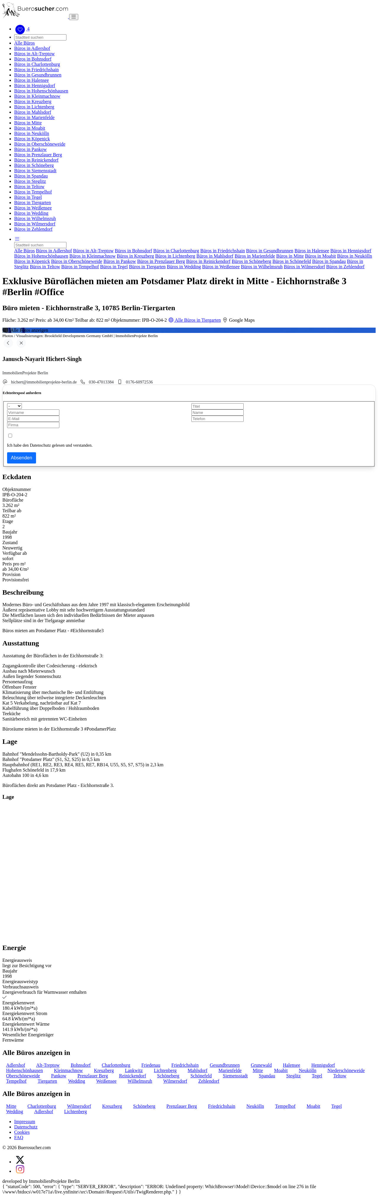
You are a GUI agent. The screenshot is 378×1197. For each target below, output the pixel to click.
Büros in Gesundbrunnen (37, 74)
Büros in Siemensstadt (35, 170)
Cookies (22, 1132)
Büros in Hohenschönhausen (41, 90)
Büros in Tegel (28, 197)
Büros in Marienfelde (34, 117)
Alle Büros (24, 42)
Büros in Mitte (28, 122)
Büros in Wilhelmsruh (35, 218)
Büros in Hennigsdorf (34, 85)
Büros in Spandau (31, 175)
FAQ (18, 1137)
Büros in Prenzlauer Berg (38, 154)
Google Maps (238, 320)
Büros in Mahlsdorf (32, 112)
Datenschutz (26, 1126)
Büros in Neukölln (31, 133)
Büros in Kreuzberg (32, 101)
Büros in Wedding (31, 213)
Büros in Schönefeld (291, 261)
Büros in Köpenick (32, 138)
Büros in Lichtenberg (34, 106)
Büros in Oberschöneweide (39, 144)
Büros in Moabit (29, 128)
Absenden (21, 457)
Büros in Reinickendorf (36, 159)
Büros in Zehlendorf (33, 229)
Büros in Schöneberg (34, 165)
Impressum (24, 1121)
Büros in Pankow (30, 149)
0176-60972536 (139, 382)
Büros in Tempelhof (33, 191)
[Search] (40, 37)
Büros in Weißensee (33, 207)
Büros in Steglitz (30, 181)
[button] (17, 239)
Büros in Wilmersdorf (35, 223)
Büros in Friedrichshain (36, 69)
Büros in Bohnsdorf (32, 58)
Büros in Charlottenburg (37, 64)
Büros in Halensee (31, 80)
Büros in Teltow (29, 186)
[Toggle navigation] (73, 17)
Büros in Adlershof (32, 48)
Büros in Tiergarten (32, 202)
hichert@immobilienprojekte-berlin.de (44, 382)
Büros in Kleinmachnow (37, 96)
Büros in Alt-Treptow (34, 53)
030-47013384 (101, 382)
